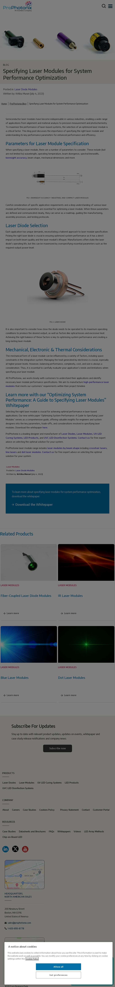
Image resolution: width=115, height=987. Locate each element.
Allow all (58, 966)
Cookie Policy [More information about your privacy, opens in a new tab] (32, 958)
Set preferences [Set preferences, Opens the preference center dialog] (58, 975)
